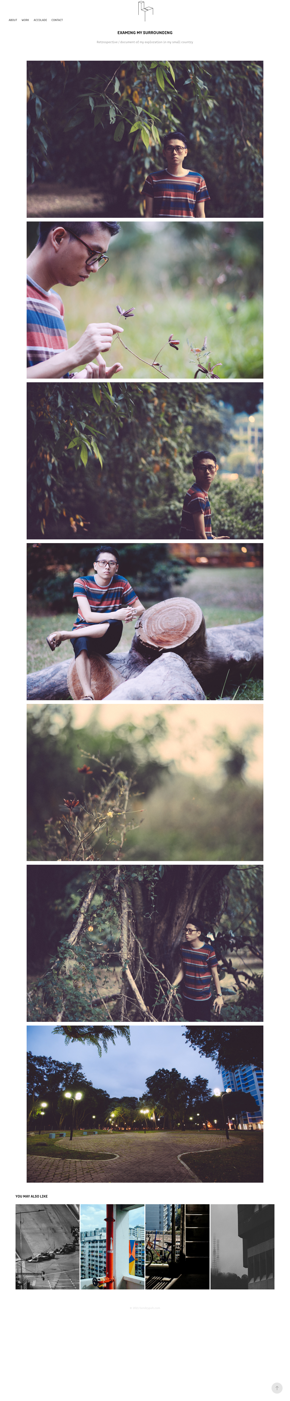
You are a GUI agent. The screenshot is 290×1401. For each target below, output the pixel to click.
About (13, 20)
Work (25, 20)
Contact (57, 20)
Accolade (40, 20)
